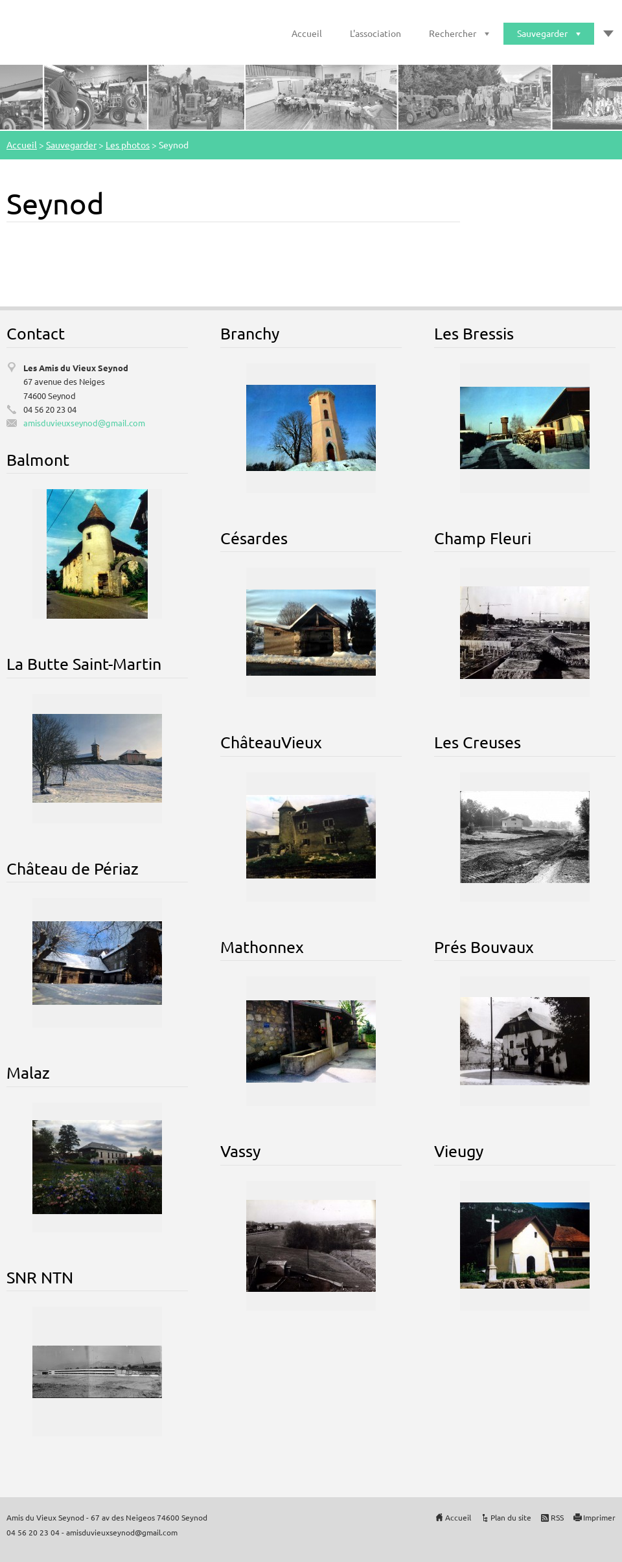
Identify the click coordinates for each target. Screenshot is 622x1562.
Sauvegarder (542, 33)
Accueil (307, 33)
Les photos (128, 144)
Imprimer (599, 1517)
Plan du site (510, 1517)
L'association (375, 33)
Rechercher (452, 33)
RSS (557, 1517)
